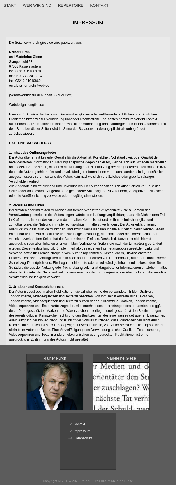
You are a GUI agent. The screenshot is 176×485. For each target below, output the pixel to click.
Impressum (82, 431)
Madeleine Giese (121, 358)
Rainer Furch (55, 358)
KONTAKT (99, 5)
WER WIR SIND (37, 5)
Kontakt (79, 424)
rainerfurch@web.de (34, 86)
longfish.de (36, 105)
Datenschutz (83, 438)
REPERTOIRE (71, 5)
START (10, 5)
